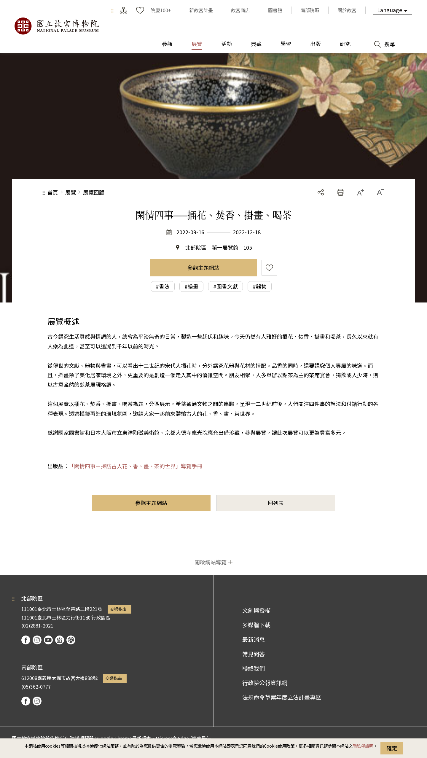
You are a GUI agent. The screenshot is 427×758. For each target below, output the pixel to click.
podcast (70, 640)
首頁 (52, 192)
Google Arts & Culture (59, 640)
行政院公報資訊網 (264, 683)
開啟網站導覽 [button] (211, 562)
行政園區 (100, 617)
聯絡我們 (253, 668)
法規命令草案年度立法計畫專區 (281, 697)
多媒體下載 (256, 625)
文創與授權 (256, 610)
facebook (25, 640)
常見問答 (253, 654)
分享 (321, 192)
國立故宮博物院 (56, 26)
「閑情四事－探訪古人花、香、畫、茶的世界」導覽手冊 (135, 466)
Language (389, 10)
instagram (37, 640)
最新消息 (253, 639)
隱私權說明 (363, 746)
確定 (391, 748)
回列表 (276, 503)
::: (112, 10)
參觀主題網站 (203, 267)
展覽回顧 (93, 192)
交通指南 (118, 609)
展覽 (70, 192)
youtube (48, 640)
